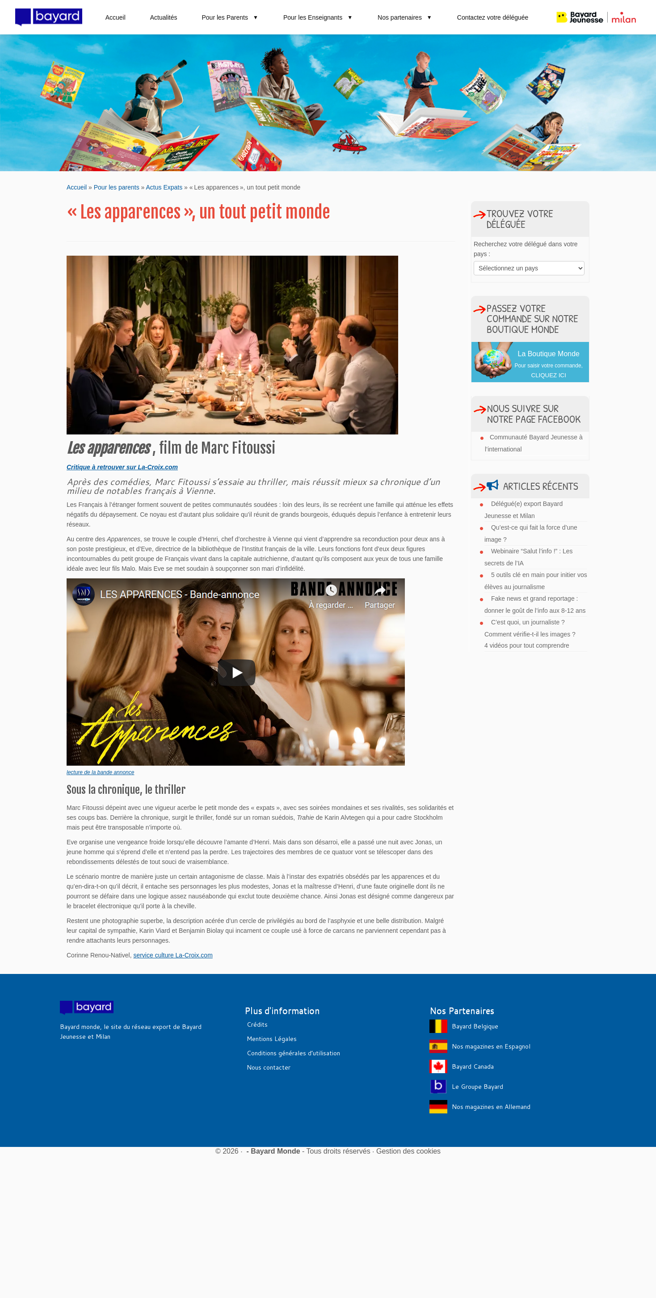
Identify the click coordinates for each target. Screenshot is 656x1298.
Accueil (115, 17)
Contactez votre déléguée (493, 17)
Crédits (257, 1024)
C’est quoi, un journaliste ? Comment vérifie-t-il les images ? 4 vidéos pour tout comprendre (530, 634)
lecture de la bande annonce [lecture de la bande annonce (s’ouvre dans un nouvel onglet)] (100, 772)
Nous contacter (268, 1067)
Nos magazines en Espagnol (491, 1046)
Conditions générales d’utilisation (293, 1053)
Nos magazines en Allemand (491, 1106)
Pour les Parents (230, 17)
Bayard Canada (473, 1066)
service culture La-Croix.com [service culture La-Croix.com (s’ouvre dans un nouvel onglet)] (172, 955)
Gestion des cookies (408, 1151)
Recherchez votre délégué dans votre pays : (526, 248)
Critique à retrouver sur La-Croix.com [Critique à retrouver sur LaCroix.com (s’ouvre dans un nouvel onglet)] (122, 467)
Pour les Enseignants (318, 17)
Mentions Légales (272, 1038)
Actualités (163, 17)
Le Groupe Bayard (477, 1086)
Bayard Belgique (475, 1026)
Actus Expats (164, 187)
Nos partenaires (405, 17)
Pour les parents (116, 187)
